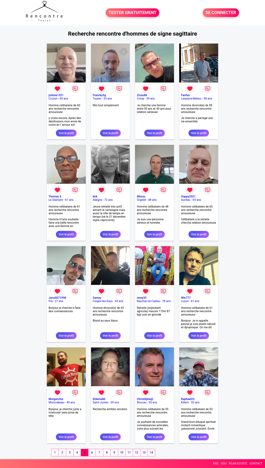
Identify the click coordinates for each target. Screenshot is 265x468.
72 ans (108, 200)
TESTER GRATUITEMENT (132, 12)
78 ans (166, 301)
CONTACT (256, 463)
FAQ (215, 463)
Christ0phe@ (145, 399)
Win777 (186, 297)
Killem (185, 402)
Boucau (141, 402)
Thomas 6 (55, 196)
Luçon (185, 301)
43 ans (119, 301)
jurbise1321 (56, 95)
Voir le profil (66, 133)
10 (121, 452)
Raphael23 (187, 399)
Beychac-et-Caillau (148, 301)
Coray (140, 98)
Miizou (141, 196)
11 (129, 452)
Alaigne (97, 200)
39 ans (150, 98)
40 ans (70, 402)
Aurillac (185, 200)
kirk (95, 196)
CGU (223, 463)
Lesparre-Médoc (191, 98)
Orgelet (141, 200)
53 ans (107, 98)
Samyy (97, 297)
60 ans (64, 98)
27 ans (59, 301)
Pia (51, 301)
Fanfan (185, 95)
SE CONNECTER (221, 12)
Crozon (53, 98)
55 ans (152, 402)
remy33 (141, 297)
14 (151, 452)
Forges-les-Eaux (103, 301)
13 (143, 452)
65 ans (197, 200)
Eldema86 (99, 399)
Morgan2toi (56, 399)
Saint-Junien (100, 402)
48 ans (152, 200)
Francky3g (99, 95)
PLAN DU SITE (238, 463)
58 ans (208, 98)
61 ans (69, 200)
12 (136, 452)
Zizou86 (142, 95)
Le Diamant (56, 200)
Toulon (97, 98)
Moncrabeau (56, 402)
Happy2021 (188, 196)
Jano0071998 (57, 297)
